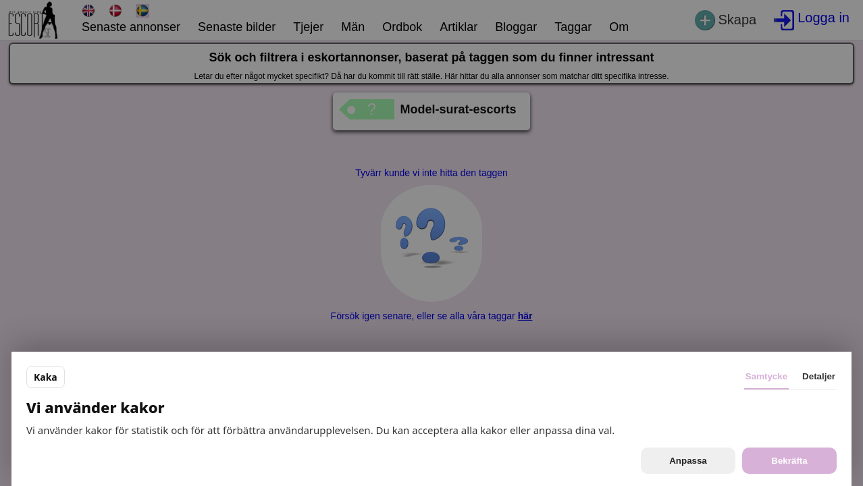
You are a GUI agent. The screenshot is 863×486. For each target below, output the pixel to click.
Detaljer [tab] (818, 376)
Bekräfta (789, 461)
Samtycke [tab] (766, 376)
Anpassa (688, 461)
